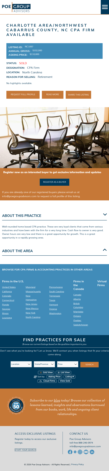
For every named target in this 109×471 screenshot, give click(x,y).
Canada (77, 295)
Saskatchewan (80, 325)
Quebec (77, 320)
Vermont (53, 304)
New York (30, 313)
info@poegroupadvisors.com (85, 446)
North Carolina (33, 317)
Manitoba (78, 312)
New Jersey (31, 304)
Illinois (5, 313)
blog (57, 400)
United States (9, 287)
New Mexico (32, 308)
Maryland (30, 287)
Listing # (69, 376)
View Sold (65, 381)
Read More (52, 94)
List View (63, 372)
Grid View (46, 372)
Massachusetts (33, 291)
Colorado (6, 296)
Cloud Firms (47, 381)
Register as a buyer (54, 182)
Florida (5, 304)
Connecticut (8, 300)
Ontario (77, 316)
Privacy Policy (77, 464)
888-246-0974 (85, 442)
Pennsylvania (56, 287)
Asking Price (54, 376)
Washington (55, 313)
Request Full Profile (23, 94)
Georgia (6, 309)
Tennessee (54, 296)
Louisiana (7, 318)
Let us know (45, 350)
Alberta (77, 299)
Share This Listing (78, 94)
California (7, 291)
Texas (52, 300)
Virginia (53, 309)
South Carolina (56, 291)
